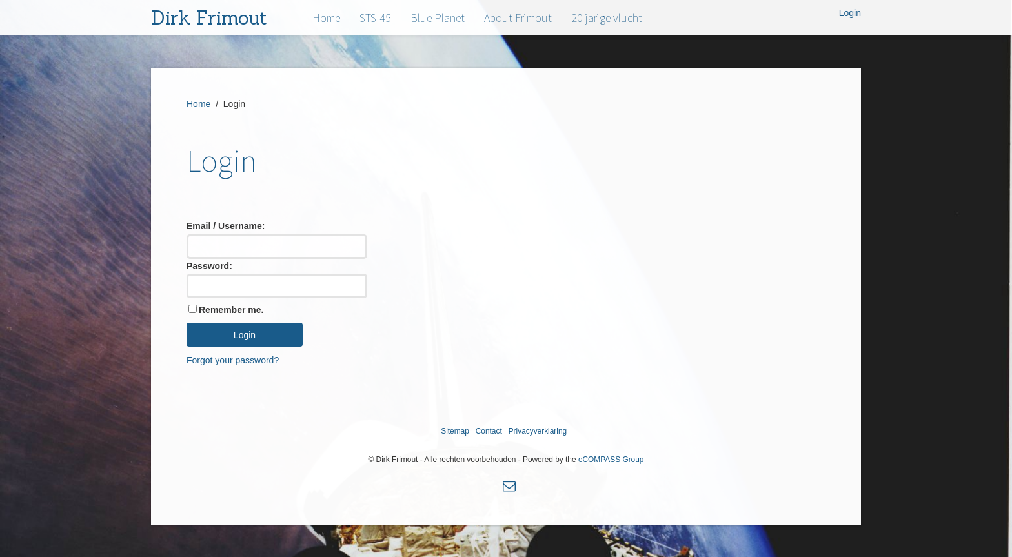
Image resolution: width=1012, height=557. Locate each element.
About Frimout (518, 17)
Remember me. (231, 310)
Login (850, 13)
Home (326, 17)
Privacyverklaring (538, 431)
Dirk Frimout (209, 18)
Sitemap (455, 431)
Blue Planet (437, 17)
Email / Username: (226, 226)
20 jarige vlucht (606, 17)
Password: (209, 266)
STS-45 (375, 17)
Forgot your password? (233, 360)
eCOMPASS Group (611, 459)
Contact (489, 431)
